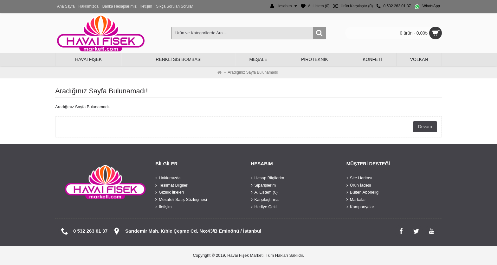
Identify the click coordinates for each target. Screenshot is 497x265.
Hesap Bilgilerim (267, 178)
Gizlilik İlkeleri (169, 192)
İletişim (163, 206)
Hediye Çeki (264, 206)
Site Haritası (359, 178)
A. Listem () (264, 192)
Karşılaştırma (265, 199)
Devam (425, 126)
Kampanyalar (360, 206)
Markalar (356, 199)
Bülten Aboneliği (362, 192)
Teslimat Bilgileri (171, 185)
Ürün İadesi (358, 185)
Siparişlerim (263, 185)
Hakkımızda (168, 178)
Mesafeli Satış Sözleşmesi (181, 199)
